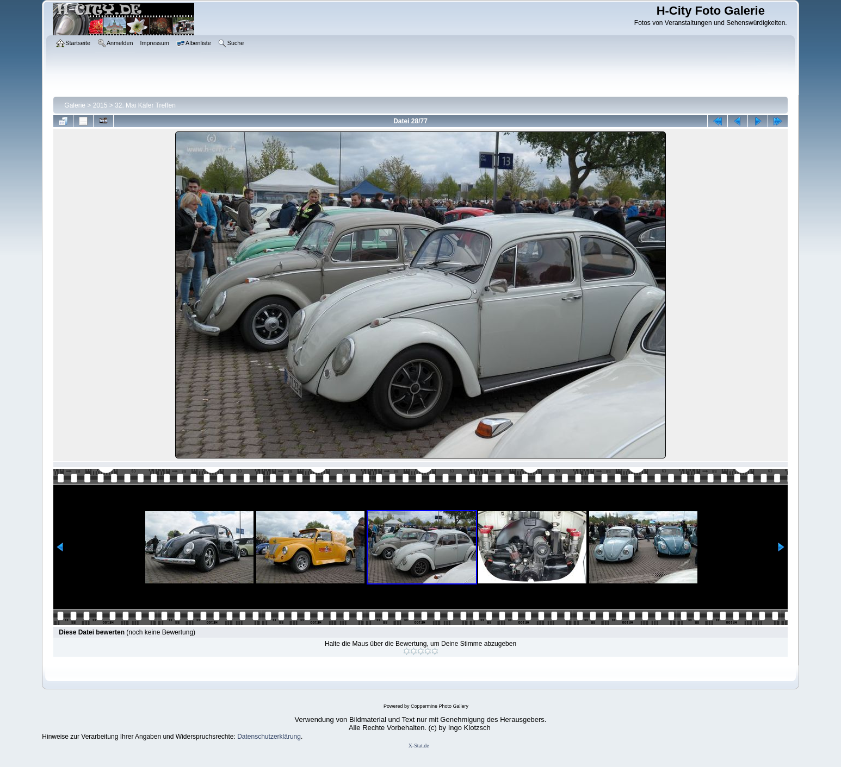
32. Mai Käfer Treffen (145, 105)
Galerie (74, 105)
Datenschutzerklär (263, 736)
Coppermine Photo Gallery (439, 706)
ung (295, 736)
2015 (100, 105)
